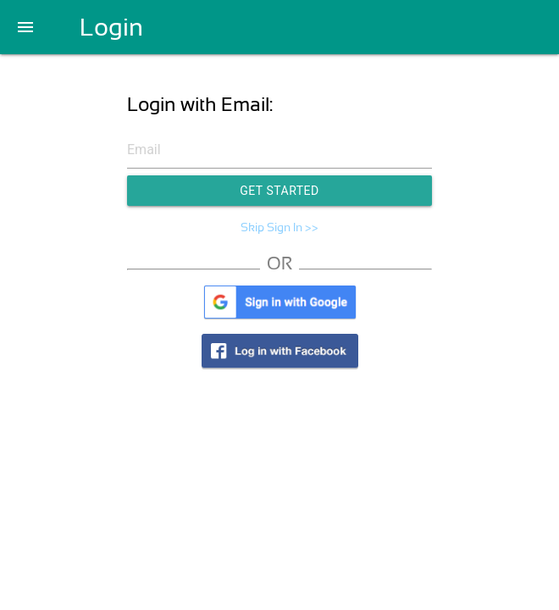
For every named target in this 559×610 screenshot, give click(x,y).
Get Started (279, 190)
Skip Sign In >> (279, 227)
